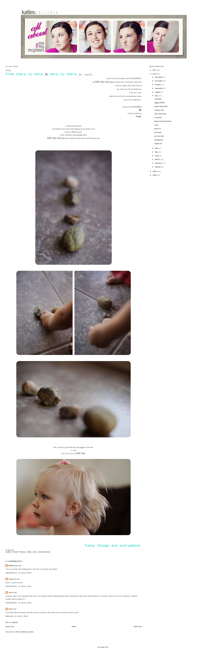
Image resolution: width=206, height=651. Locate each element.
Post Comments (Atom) (24, 632)
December (159, 77)
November (159, 81)
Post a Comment (11, 622)
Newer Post (9, 626)
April (157, 156)
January (158, 167)
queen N (157, 129)
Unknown (12, 579)
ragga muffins (159, 102)
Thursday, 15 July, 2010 (18, 573)
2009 (155, 171)
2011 (155, 70)
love (35, 552)
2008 (155, 175)
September (159, 88)
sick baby (157, 99)
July (156, 96)
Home (74, 626)
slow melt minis (160, 114)
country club (159, 110)
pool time (157, 132)
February (158, 163)
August (158, 92)
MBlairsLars (13, 565)
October (158, 84)
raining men (158, 140)
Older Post (138, 626)
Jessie (10, 609)
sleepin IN (158, 143)
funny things (19, 552)
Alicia (10, 592)
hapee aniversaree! (161, 106)
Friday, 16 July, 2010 (16, 616)
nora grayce (44, 552)
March (157, 159)
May (157, 152)
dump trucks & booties (162, 121)
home (29, 552)
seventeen (158, 117)
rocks (156, 125)
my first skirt (159, 136)
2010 (155, 74)
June (157, 148)
